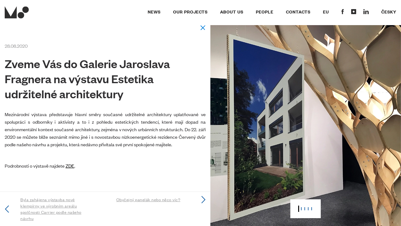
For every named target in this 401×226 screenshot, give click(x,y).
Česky (388, 11)
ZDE (70, 165)
